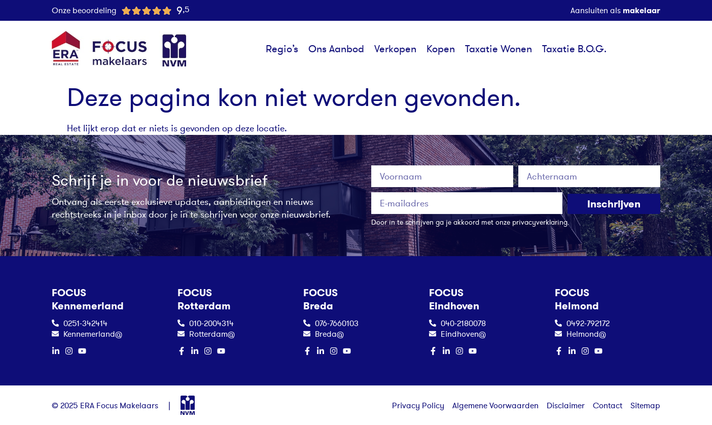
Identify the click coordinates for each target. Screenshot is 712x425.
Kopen (440, 49)
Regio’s (282, 49)
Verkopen (395, 49)
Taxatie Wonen (498, 49)
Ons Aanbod (336, 49)
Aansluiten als (615, 10)
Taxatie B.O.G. (574, 49)
